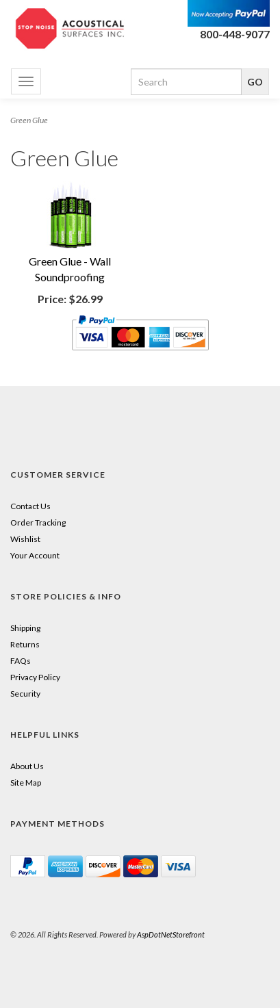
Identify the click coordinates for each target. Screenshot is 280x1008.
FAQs (20, 661)
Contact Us (30, 506)
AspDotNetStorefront (171, 934)
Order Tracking (38, 522)
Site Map (25, 782)
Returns (25, 644)
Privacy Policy (35, 677)
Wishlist (25, 539)
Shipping (25, 628)
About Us (27, 766)
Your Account (35, 555)
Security (25, 693)
